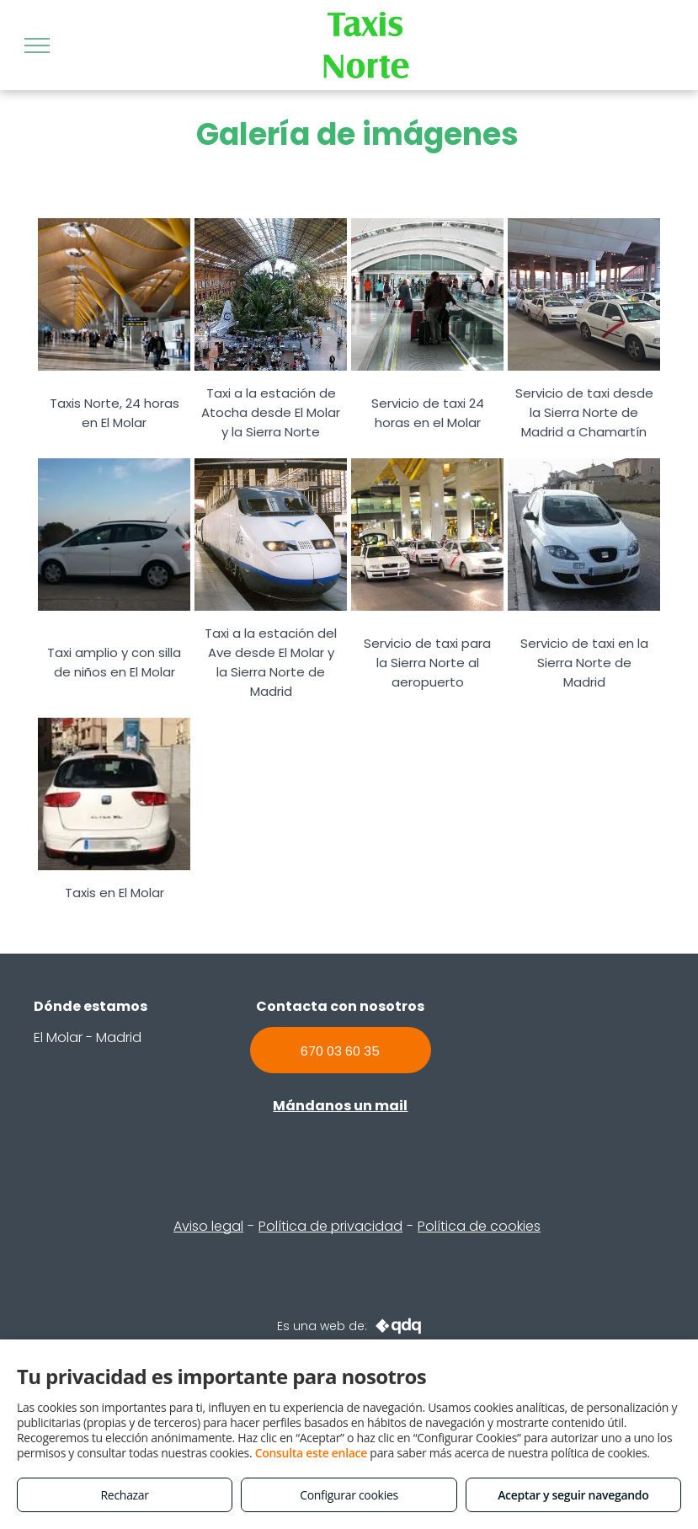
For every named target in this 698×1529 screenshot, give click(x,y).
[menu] (37, 45)
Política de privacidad (330, 1226)
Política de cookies (479, 1226)
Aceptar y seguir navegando (573, 1495)
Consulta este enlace (311, 1453)
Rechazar (125, 1495)
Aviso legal (208, 1226)
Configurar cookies (349, 1495)
